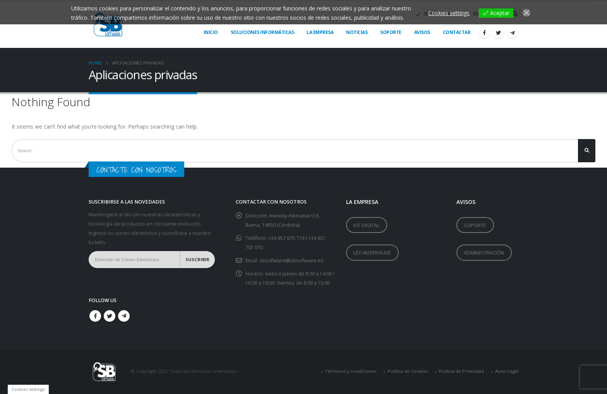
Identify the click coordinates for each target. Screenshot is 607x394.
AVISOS (422, 32)
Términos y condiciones (350, 371)
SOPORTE (475, 225)
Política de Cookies (408, 371)
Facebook (95, 316)
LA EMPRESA (320, 32)
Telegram (124, 316)
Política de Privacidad (461, 371)
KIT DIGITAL (366, 225)
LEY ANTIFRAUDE (372, 254)
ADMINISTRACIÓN (484, 254)
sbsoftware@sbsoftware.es (292, 260)
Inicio (211, 32)
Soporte (390, 32)
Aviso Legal (506, 371)
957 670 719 (292, 238)
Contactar (457, 32)
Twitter (109, 316)
